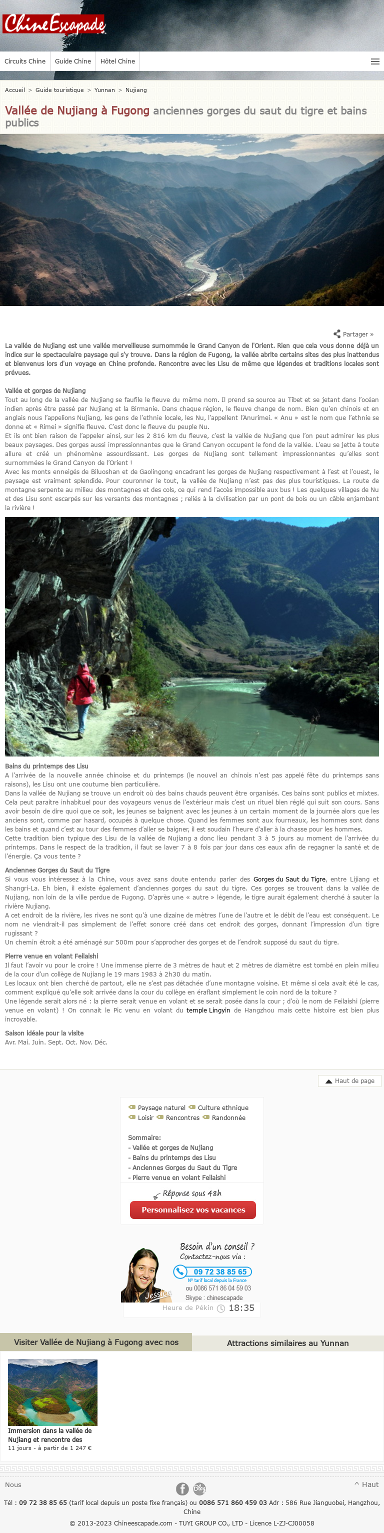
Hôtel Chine (117, 61)
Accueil (15, 89)
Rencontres (183, 1117)
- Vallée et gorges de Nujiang (170, 1147)
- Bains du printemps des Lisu (172, 1157)
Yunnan (104, 89)
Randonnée (229, 1117)
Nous (13, 1484)
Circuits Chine (25, 61)
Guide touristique (60, 89)
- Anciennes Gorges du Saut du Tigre (182, 1167)
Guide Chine (73, 61)
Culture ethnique (223, 1107)
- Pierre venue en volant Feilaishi (177, 1177)
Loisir (146, 1117)
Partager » (354, 334)
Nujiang (136, 89)
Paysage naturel (162, 1107)
